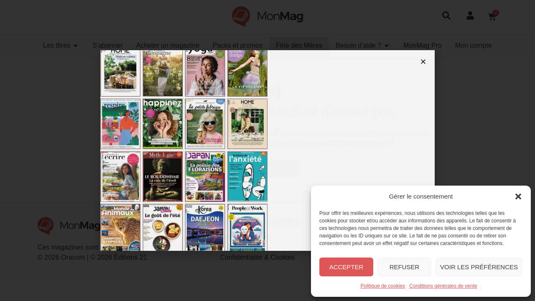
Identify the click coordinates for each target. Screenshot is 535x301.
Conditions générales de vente (443, 286)
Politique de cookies (383, 286)
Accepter (346, 266)
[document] (267, 150)
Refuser (405, 266)
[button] (518, 196)
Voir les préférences (479, 266)
